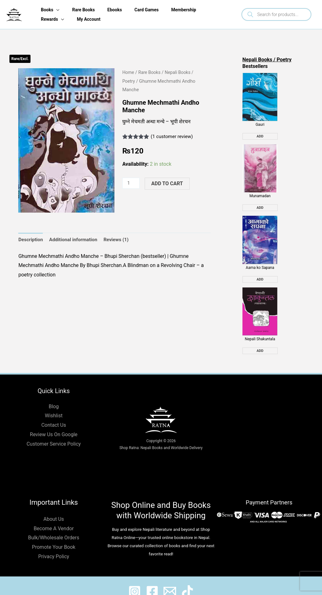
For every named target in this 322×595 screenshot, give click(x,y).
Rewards (47, 19)
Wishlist (53, 404)
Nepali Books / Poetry (266, 60)
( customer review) (173, 136)
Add (260, 133)
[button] (103, 79)
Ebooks (115, 9)
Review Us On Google (53, 423)
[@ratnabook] (129, 580)
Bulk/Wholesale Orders (53, 526)
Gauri (260, 122)
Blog (54, 395)
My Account (88, 19)
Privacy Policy (53, 545)
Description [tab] (31, 240)
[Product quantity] (131, 183)
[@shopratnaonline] (150, 580)
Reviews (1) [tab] (121, 240)
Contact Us (53, 413)
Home (128, 72)
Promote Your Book (53, 535)
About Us (53, 507)
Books (45, 9)
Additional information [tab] (76, 240)
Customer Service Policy (53, 432)
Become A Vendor (54, 517)
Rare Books (82, 9)
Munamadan (259, 190)
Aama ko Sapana (260, 259)
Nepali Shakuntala (260, 327)
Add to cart (168, 183)
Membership (187, 9)
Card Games (148, 9)
